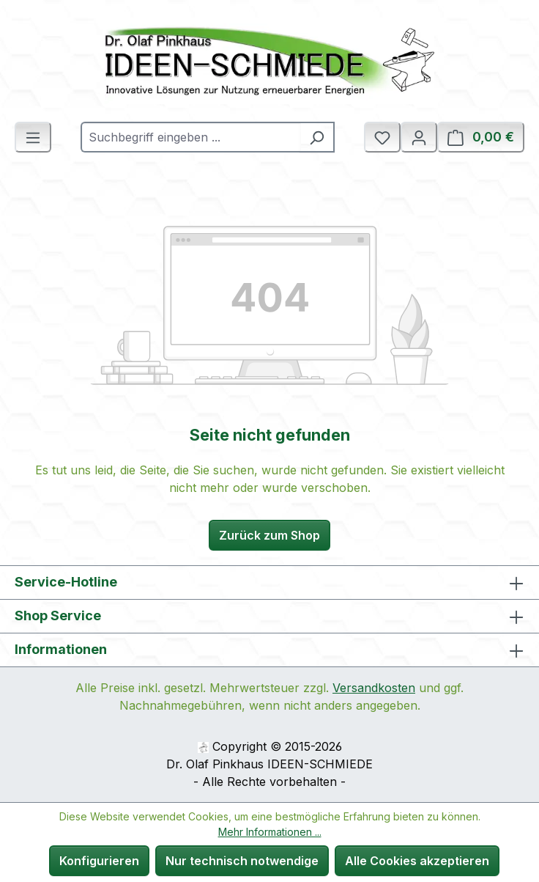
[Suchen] (317, 137)
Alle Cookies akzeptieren (417, 860)
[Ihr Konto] (419, 137)
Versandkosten (373, 687)
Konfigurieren (99, 860)
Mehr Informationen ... (269, 832)
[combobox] (191, 137)
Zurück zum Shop (269, 535)
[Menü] (33, 137)
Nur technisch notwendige (242, 860)
